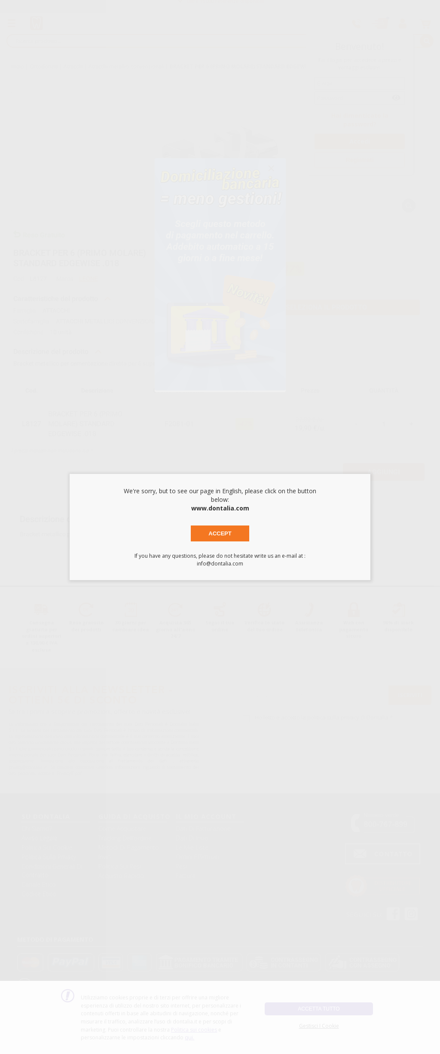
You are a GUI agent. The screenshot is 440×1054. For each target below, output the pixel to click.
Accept (219, 533)
